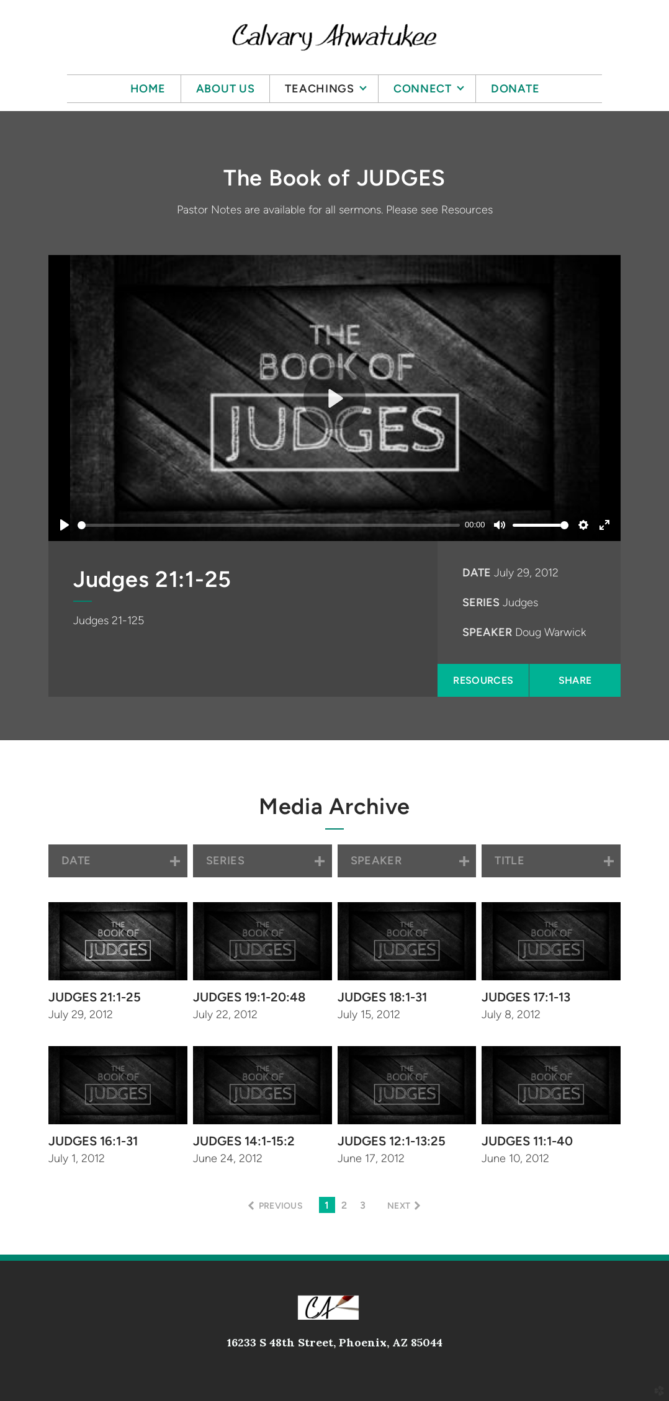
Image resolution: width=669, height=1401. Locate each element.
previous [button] (281, 1206)
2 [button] (344, 1205)
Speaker (487, 632)
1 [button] (327, 1205)
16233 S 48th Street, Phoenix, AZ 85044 (334, 1342)
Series (481, 602)
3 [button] (363, 1205)
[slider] (269, 525)
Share (575, 680)
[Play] (64, 525)
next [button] (398, 1206)
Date (476, 573)
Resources (483, 680)
